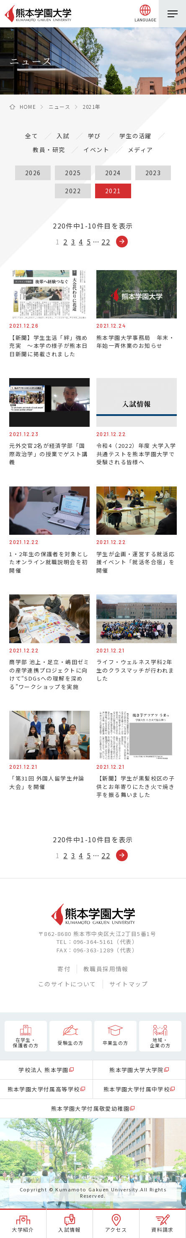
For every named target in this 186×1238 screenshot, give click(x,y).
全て (31, 135)
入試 (63, 135)
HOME (28, 106)
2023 (153, 172)
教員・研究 (49, 149)
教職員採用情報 (106, 969)
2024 (113, 172)
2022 (73, 191)
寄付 (63, 969)
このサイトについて (67, 984)
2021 (113, 191)
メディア (140, 149)
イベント (96, 149)
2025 (73, 172)
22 (105, 242)
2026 (33, 172)
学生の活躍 (135, 135)
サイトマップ (128, 984)
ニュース (60, 106)
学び (94, 135)
